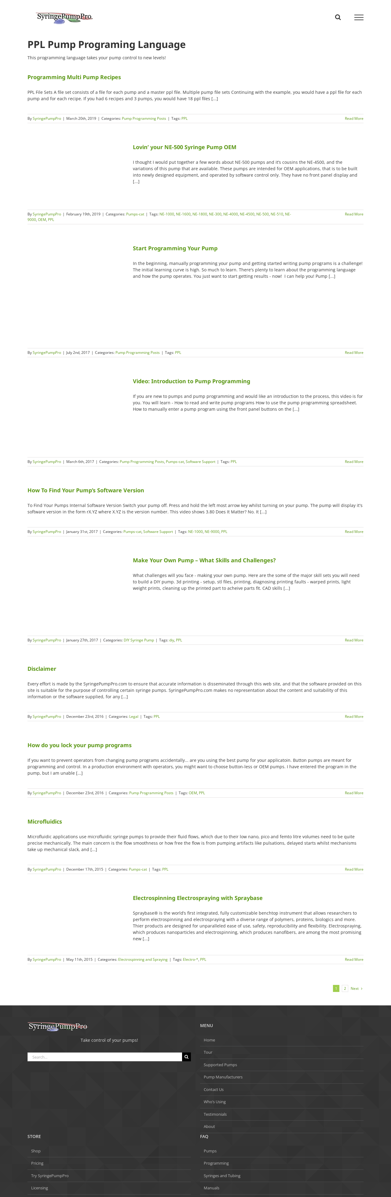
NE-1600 (183, 214)
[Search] (186, 1056)
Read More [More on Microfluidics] (354, 869)
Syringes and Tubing (222, 1175)
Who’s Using (215, 1101)
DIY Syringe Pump (139, 640)
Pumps (210, 1151)
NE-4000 (230, 214)
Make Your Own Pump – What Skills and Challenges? (204, 560)
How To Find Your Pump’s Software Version (85, 490)
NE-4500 (247, 214)
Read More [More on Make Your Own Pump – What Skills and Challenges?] (354, 640)
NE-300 (215, 214)
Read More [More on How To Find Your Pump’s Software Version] (354, 531)
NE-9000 (212, 531)
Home (209, 1040)
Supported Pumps (220, 1064)
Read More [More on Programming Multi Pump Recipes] (354, 118)
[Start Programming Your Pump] (76, 293)
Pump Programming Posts (144, 118)
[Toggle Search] (338, 17)
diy (171, 640)
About (209, 1126)
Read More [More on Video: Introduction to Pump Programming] (354, 461)
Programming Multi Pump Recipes (74, 77)
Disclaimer (41, 668)
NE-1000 (166, 214)
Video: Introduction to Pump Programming (191, 381)
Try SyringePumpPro (50, 1175)
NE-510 (277, 214)
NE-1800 (199, 214)
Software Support (200, 461)
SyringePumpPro (47, 118)
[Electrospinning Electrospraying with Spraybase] (76, 921)
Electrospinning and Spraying (143, 959)
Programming (216, 1163)
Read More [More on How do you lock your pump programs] (354, 792)
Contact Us (214, 1089)
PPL (184, 118)
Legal (133, 716)
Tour (208, 1052)
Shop (36, 1151)
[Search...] (104, 1056)
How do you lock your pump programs (79, 745)
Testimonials (215, 1114)
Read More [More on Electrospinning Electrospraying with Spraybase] (354, 959)
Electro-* (190, 959)
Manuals (211, 1188)
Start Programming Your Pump (175, 248)
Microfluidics (44, 821)
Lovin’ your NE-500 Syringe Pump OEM (184, 147)
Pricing (37, 1163)
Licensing (39, 1188)
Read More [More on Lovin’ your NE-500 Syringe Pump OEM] (354, 214)
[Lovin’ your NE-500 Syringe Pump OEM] (76, 173)
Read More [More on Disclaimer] (354, 716)
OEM (42, 219)
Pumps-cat (135, 214)
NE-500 (262, 214)
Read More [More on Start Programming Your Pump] (354, 352)
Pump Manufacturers (223, 1077)
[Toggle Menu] (359, 17)
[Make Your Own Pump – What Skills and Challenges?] (76, 593)
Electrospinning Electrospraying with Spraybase (198, 897)
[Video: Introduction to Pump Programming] (76, 414)
